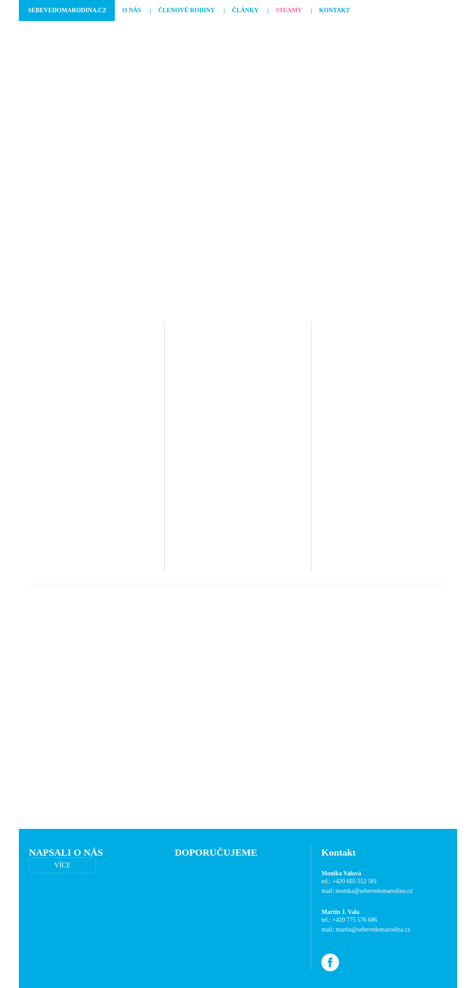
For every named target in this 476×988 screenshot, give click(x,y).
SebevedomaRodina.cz (67, 10)
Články (245, 10)
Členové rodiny (186, 10)
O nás (131, 10)
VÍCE (62, 865)
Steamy (289, 10)
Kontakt (334, 10)
